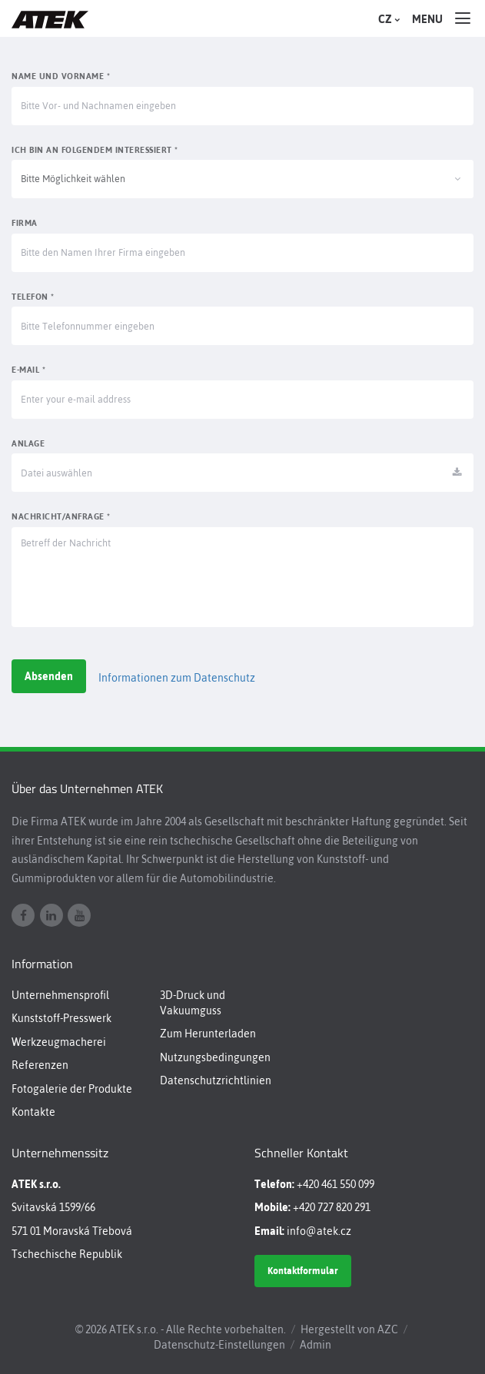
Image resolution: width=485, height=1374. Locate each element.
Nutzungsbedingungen (215, 1057)
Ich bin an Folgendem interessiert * (95, 149)
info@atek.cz (319, 1231)
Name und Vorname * (61, 76)
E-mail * (28, 369)
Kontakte (33, 1112)
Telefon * (33, 296)
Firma (25, 222)
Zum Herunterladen (208, 1033)
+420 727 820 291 (331, 1207)
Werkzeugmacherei (59, 1042)
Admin (315, 1345)
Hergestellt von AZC (349, 1329)
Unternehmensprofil (60, 995)
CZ (387, 19)
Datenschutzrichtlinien (215, 1080)
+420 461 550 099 (335, 1184)
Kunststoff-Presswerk (61, 1018)
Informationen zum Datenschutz (176, 678)
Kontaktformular (302, 1270)
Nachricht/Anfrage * (61, 516)
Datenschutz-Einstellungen (219, 1345)
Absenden (49, 676)
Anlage (28, 443)
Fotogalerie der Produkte (72, 1089)
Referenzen (40, 1065)
